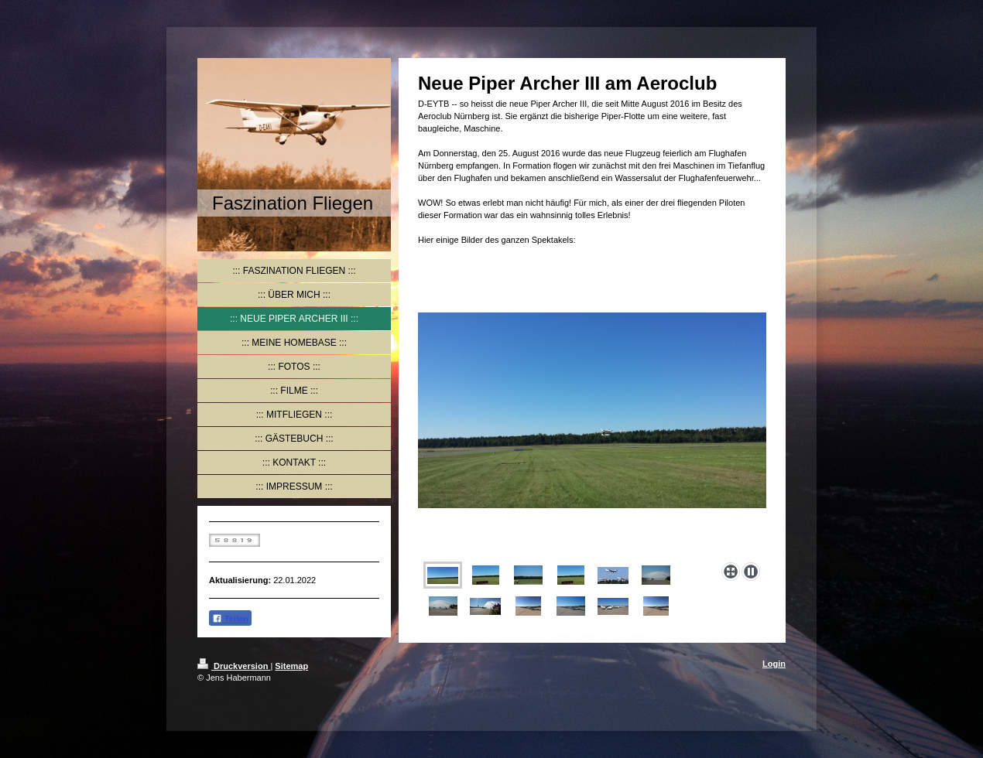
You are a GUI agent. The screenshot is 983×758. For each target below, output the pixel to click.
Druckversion (233, 666)
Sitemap (291, 666)
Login (774, 663)
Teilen (230, 618)
